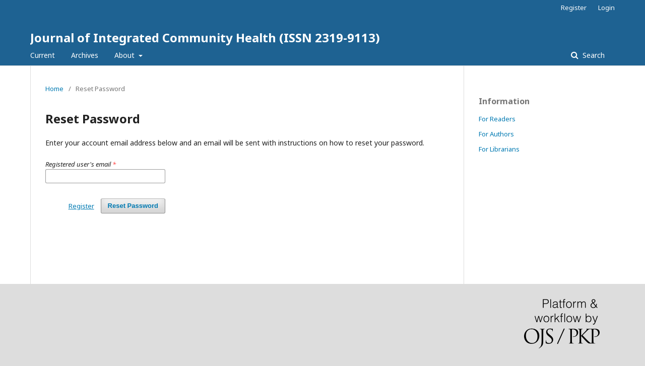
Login (606, 7)
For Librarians (499, 149)
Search (592, 55)
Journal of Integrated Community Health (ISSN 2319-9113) (205, 37)
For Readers (497, 118)
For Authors (496, 133)
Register (574, 7)
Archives (84, 55)
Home (54, 88)
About (125, 55)
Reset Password (133, 205)
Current (42, 55)
